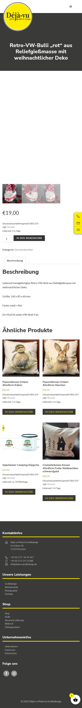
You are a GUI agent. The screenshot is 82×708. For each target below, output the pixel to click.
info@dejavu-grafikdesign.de (24, 564)
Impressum (10, 650)
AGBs (7, 617)
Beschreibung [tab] (15, 260)
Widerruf (9, 623)
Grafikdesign (11, 583)
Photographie (11, 590)
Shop (7, 613)
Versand (11, 227)
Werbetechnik (11, 587)
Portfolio (9, 594)
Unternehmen (11, 646)
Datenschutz (11, 653)
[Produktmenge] (7, 238)
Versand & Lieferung (14, 620)
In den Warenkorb (29, 238)
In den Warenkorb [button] (19, 411)
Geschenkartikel (24, 249)
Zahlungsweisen (12, 627)
